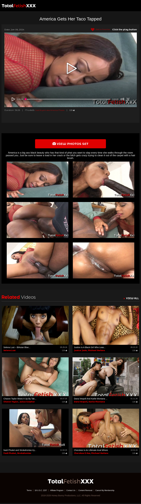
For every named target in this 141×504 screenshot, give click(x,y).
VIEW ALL (132, 299)
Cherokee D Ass (82, 454)
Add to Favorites (98, 29)
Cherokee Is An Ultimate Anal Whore (91, 451)
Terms (23, 491)
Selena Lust (9, 351)
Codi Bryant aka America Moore (53, 110)
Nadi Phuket (9, 454)
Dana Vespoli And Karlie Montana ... (90, 400)
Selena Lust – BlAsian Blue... (16, 348)
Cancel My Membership (109, 491)
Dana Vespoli (81, 403)
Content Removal (87, 491)
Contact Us (71, 491)
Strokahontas (24, 454)
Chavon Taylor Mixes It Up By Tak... (19, 400)
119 (79, 110)
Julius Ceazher (27, 403)
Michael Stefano (96, 351)
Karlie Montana (97, 403)
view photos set (70, 144)
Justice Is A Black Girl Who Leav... (89, 348)
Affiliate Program (54, 491)
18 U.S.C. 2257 (37, 491)
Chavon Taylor (10, 403)
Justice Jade (80, 351)
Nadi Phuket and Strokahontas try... (19, 451)
